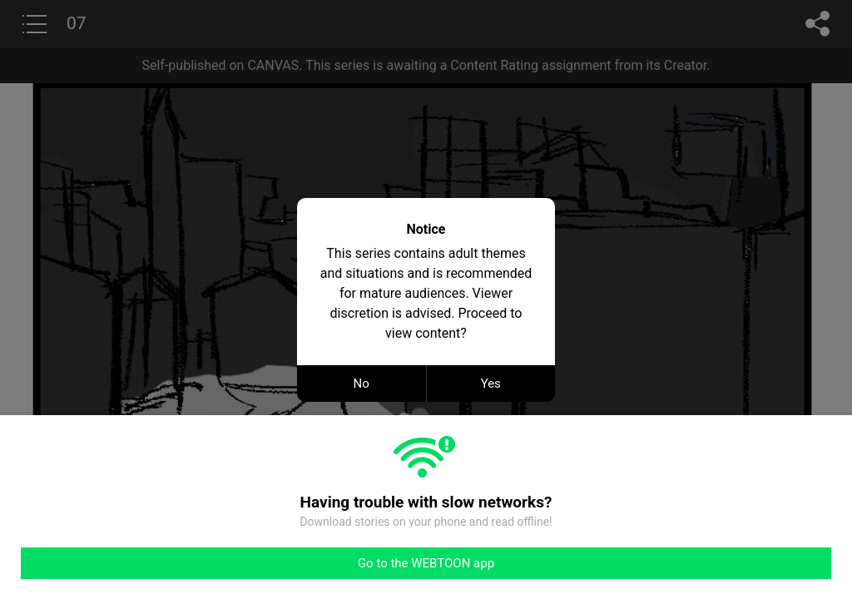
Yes (491, 383)
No (361, 383)
